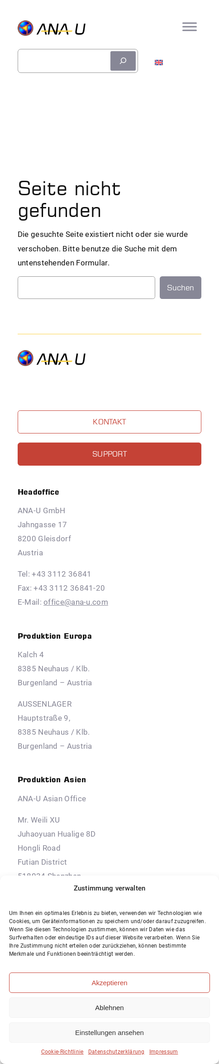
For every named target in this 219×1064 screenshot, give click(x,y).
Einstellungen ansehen (109, 1032)
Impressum (163, 1052)
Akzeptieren (109, 983)
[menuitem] (158, 58)
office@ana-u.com (75, 602)
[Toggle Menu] (189, 27)
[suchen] (123, 61)
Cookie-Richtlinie (62, 1052)
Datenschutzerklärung (116, 1052)
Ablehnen (109, 1007)
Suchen (180, 287)
